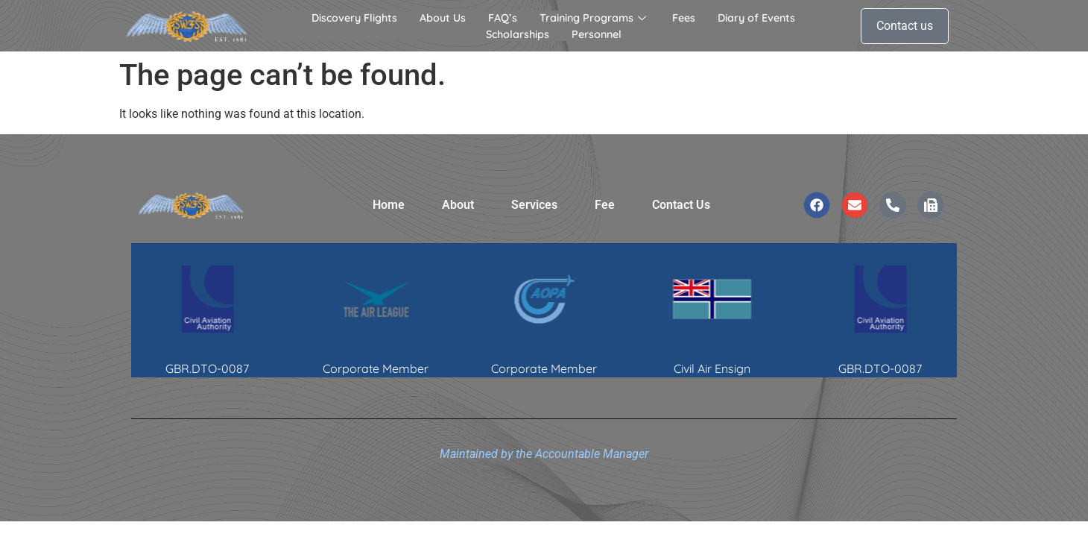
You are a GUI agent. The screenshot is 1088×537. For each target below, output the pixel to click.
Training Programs (595, 18)
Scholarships (517, 34)
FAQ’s (502, 18)
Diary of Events (756, 18)
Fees (683, 18)
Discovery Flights (354, 18)
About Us (443, 18)
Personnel (597, 34)
